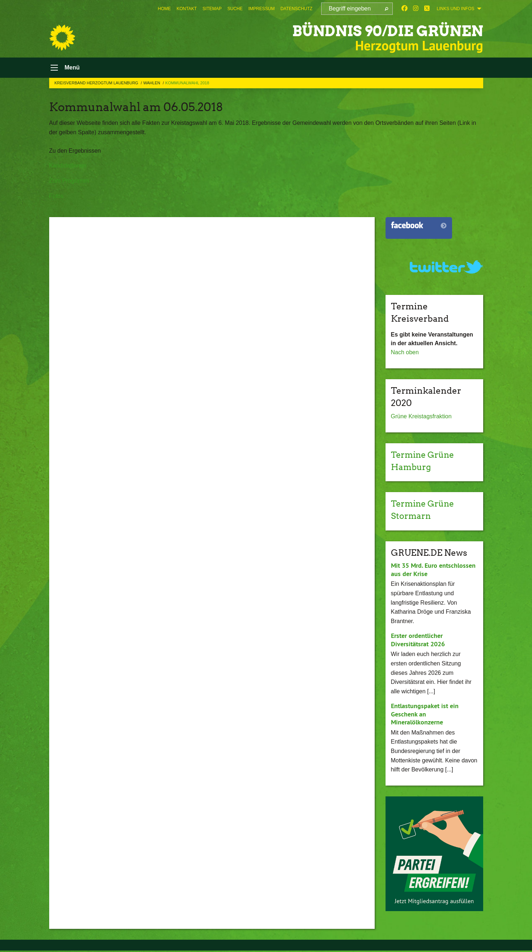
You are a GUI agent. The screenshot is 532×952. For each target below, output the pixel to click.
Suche (235, 8)
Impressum (261, 8)
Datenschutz (296, 8)
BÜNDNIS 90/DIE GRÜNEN (377, 30)
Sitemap (212, 8)
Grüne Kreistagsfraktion (421, 418)
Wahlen (152, 84)
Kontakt (186, 8)
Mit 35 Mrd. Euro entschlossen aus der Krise (433, 571)
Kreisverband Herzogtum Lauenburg (97, 84)
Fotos (56, 197)
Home (164, 8)
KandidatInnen (67, 167)
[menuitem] (164, 8)
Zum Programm (69, 182)
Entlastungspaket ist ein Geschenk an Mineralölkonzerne (425, 715)
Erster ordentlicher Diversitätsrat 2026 (418, 641)
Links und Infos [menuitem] (455, 8)
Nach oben (405, 354)
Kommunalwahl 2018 (187, 84)
